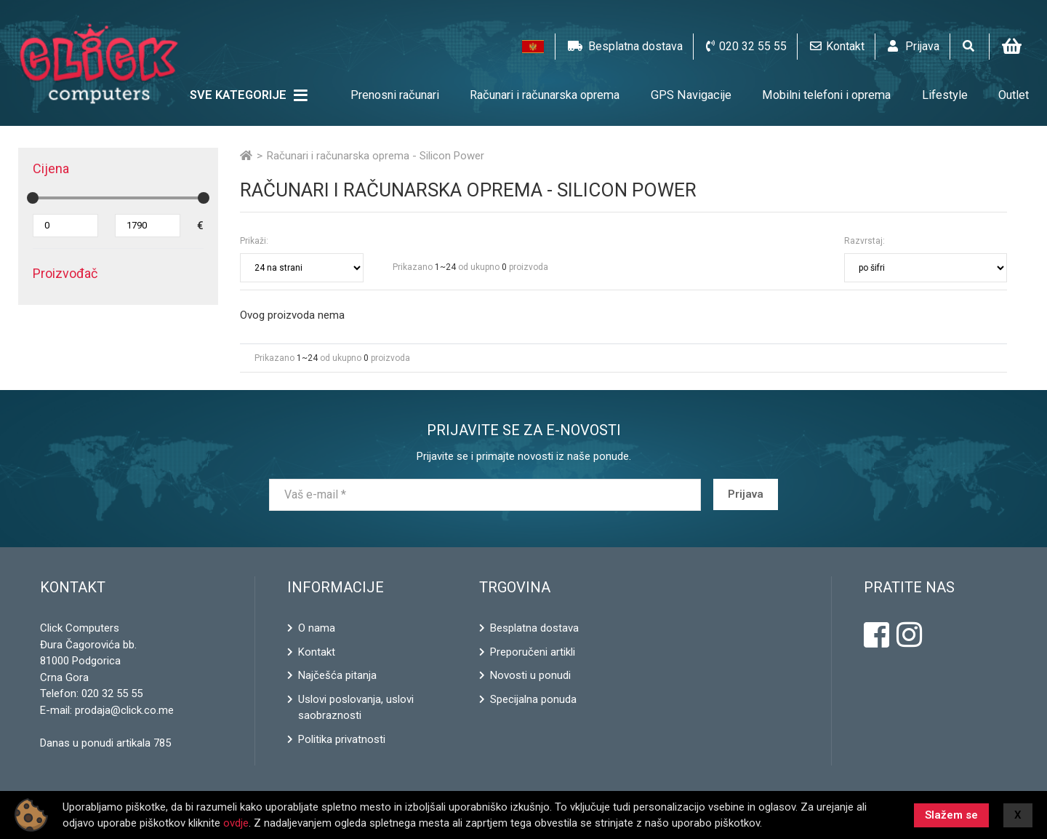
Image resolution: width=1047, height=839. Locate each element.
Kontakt (316, 652)
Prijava (745, 494)
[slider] (33, 198)
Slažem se (951, 815)
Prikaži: (254, 241)
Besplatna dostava (534, 628)
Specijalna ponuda (533, 699)
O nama (316, 628)
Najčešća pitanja (337, 675)
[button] (533, 46)
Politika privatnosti (341, 739)
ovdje (236, 823)
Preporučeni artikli (532, 652)
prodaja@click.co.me (124, 710)
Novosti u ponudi (530, 675)
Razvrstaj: (864, 241)
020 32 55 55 (112, 693)
